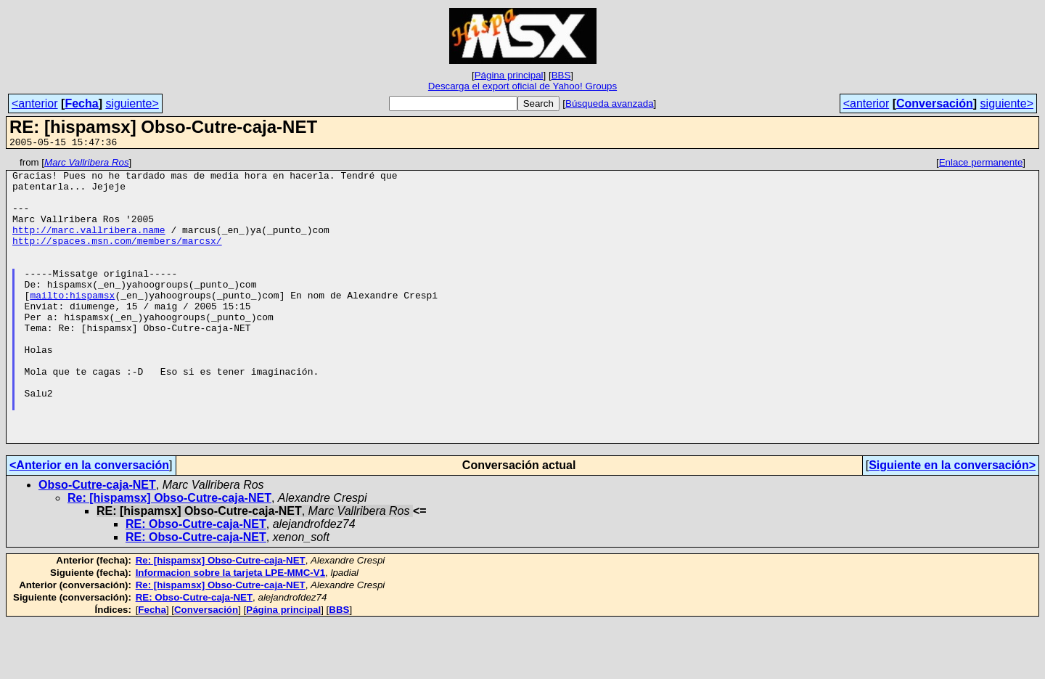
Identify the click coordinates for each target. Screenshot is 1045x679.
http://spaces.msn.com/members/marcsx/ (117, 257)
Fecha (81, 103)
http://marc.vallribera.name (88, 244)
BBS (561, 75)
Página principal (509, 75)
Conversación (934, 103)
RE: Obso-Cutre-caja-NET (196, 580)
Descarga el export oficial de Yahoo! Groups (522, 86)
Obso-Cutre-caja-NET (97, 541)
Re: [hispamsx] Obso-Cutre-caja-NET (169, 554)
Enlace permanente (981, 164)
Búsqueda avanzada (609, 103)
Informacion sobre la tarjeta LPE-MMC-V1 (230, 629)
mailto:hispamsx (72, 323)
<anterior (35, 103)
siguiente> (131, 103)
